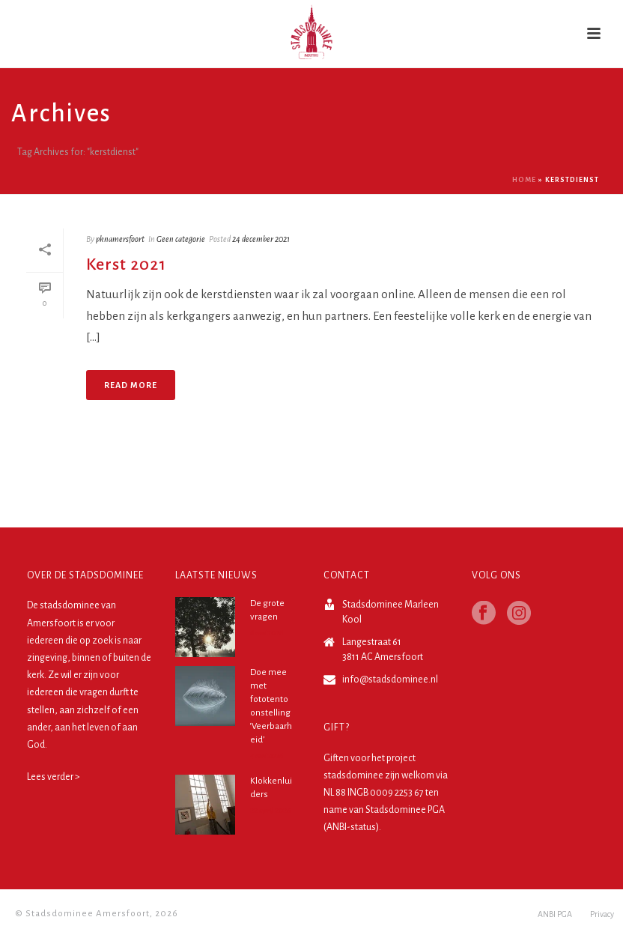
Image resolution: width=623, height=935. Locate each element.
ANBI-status (351, 827)
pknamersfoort (120, 238)
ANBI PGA (555, 914)
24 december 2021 (261, 238)
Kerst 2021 (126, 264)
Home (524, 180)
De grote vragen (267, 610)
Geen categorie (180, 238)
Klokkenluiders (271, 787)
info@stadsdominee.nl (390, 679)
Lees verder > (53, 777)
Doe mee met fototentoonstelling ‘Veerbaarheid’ (271, 706)
